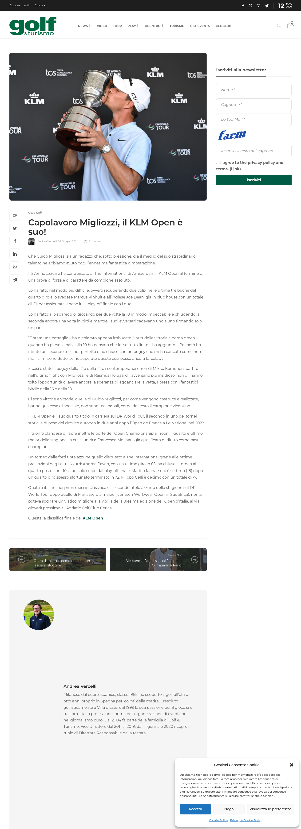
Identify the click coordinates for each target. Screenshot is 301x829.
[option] (40, 733)
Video (102, 26)
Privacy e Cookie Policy (246, 820)
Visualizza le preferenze (270, 809)
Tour (117, 26)
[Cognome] (254, 104)
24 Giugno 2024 (68, 241)
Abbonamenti (19, 5)
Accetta (195, 809)
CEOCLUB (223, 26)
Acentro (153, 26)
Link (235, 169)
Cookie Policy (218, 820)
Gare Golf (35, 212)
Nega (229, 809)
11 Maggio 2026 (37, 760)
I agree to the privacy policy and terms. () (250, 165)
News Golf (175, 555)
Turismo (177, 26)
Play (132, 26)
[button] (291, 765)
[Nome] (254, 90)
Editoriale (41, 555)
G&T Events (200, 26)
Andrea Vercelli (47, 241)
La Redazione (18, 760)
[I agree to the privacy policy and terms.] (217, 162)
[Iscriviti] (254, 180)
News (83, 26)
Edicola (40, 5)
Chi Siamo (159, 815)
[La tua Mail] (254, 119)
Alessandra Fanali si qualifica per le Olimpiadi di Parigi (154, 563)
